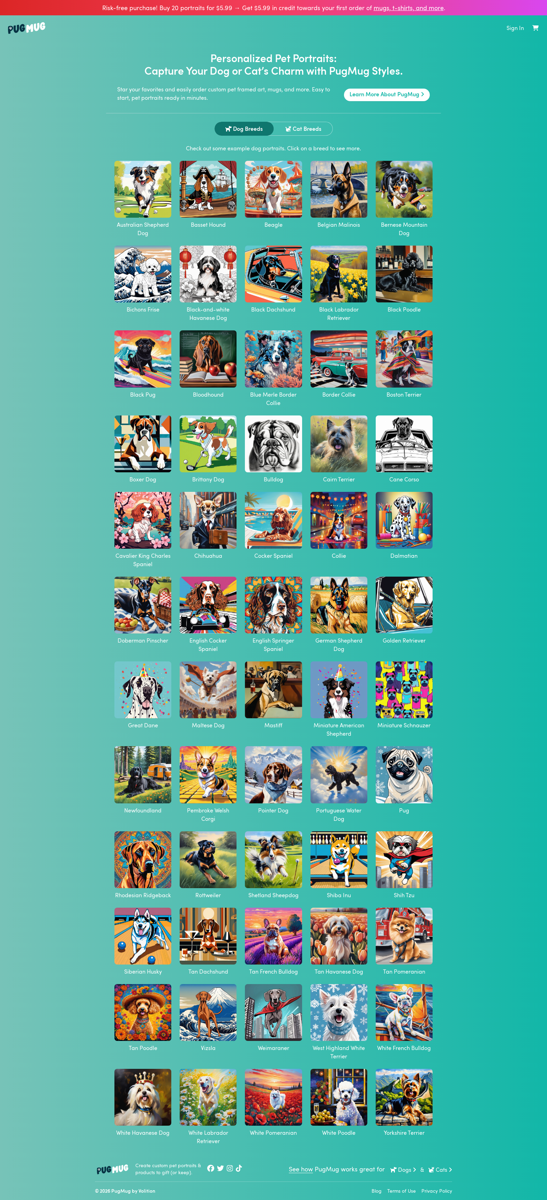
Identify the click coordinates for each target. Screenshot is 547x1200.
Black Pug (142, 364)
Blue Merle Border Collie (273, 368)
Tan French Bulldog (273, 941)
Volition (146, 1190)
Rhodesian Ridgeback (142, 865)
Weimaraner (273, 1018)
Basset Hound (208, 194)
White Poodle (338, 1103)
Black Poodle (404, 279)
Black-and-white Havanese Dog (208, 284)
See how (301, 1169)
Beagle (273, 194)
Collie (338, 526)
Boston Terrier (404, 364)
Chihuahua (208, 526)
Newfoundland (142, 780)
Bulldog (273, 449)
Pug (404, 780)
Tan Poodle (142, 1018)
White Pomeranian (273, 1103)
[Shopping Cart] (535, 27)
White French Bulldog (404, 1018)
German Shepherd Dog (338, 615)
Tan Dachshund (208, 941)
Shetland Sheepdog (273, 865)
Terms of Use (401, 1190)
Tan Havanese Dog (338, 941)
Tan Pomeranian (404, 941)
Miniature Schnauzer (404, 695)
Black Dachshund (273, 279)
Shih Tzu (404, 865)
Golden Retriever (404, 610)
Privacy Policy (436, 1190)
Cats (440, 1169)
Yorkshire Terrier (404, 1103)
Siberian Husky (142, 941)
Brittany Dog (208, 449)
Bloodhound (208, 364)
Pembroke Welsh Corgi (208, 784)
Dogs (403, 1169)
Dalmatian (404, 526)
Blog (377, 1190)
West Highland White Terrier (338, 1022)
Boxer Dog (142, 449)
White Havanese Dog (142, 1103)
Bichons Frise (142, 279)
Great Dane (142, 695)
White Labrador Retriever (208, 1107)
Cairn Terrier (338, 449)
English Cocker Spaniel (208, 615)
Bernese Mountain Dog (404, 199)
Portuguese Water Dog (338, 784)
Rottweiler (208, 865)
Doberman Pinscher (142, 610)
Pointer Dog (273, 780)
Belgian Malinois (338, 194)
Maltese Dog (208, 695)
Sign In (515, 28)
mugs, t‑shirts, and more (409, 7)
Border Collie (338, 364)
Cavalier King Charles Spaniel (142, 530)
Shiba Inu (338, 865)
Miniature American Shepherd (338, 699)
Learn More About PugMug (387, 94)
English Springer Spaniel (273, 615)
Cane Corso (404, 449)
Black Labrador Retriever (338, 284)
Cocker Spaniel (273, 526)
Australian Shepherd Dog (142, 199)
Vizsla (208, 1018)
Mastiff (273, 695)
